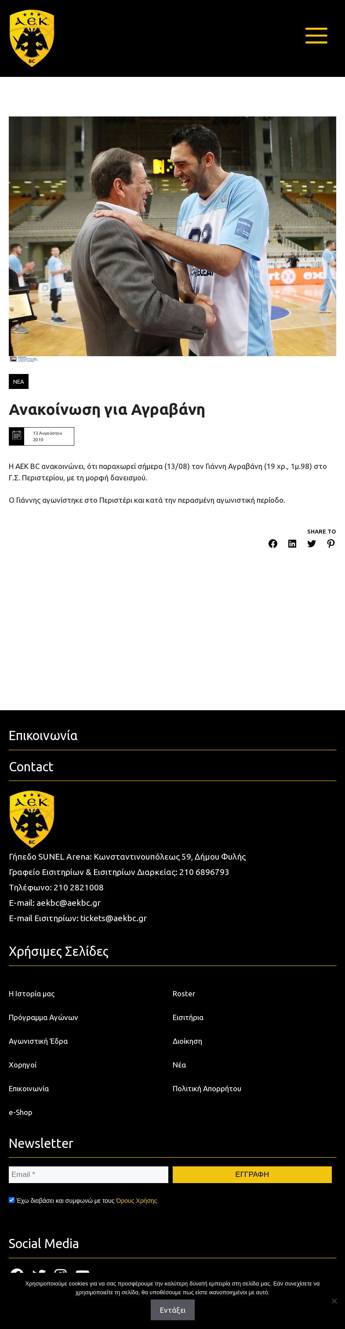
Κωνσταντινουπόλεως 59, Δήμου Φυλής (170, 856)
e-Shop (21, 1112)
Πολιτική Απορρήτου (207, 1088)
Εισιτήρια (188, 1017)
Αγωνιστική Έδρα (38, 1041)
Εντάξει (172, 1310)
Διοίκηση (187, 1041)
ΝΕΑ (18, 381)
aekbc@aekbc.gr (68, 903)
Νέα (179, 1064)
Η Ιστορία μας (31, 993)
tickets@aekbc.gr (113, 918)
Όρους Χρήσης (136, 1200)
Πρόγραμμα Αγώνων (43, 1017)
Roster (184, 993)
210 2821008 (79, 887)
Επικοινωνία (29, 1088)
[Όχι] (334, 1300)
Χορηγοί (22, 1064)
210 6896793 (204, 872)
